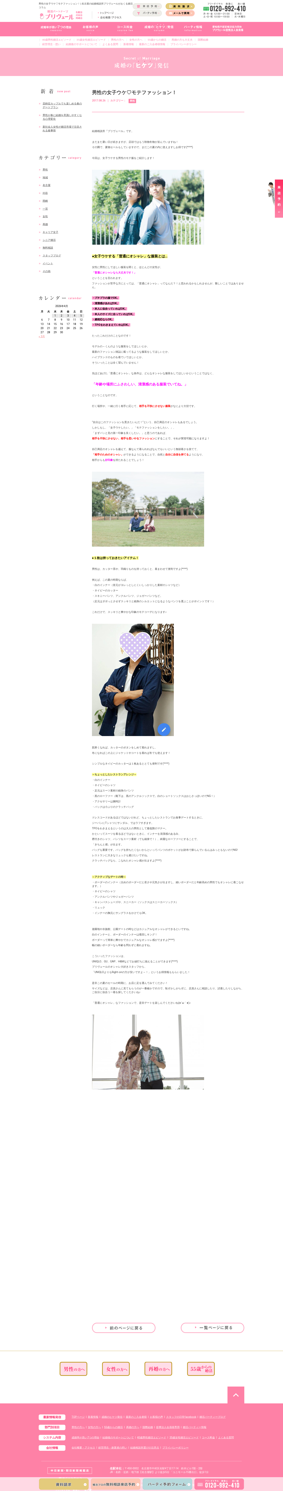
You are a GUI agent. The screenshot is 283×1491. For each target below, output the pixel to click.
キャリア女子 (50, 232)
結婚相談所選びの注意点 (144, 1447)
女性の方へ (135, 39)
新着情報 (128, 44)
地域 (45, 177)
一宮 (45, 208)
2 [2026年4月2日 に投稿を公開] (61, 315)
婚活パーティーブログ (212, 1417)
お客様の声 (156, 1417)
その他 (46, 271)
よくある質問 (110, 44)
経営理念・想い (51, 44)
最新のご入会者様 (136, 1417)
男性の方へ (117, 39)
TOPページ (78, 1417)
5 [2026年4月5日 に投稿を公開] (81, 315)
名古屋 (46, 185)
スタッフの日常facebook (181, 1417)
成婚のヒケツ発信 (111, 1417)
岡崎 (45, 201)
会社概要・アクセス (83, 1447)
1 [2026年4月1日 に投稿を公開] (55, 315)
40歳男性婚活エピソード (56, 39)
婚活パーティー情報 (194, 1427)
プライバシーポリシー (183, 44)
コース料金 (208, 1437)
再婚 (45, 224)
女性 (45, 216)
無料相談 (48, 247)
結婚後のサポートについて (81, 44)
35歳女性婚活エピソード (91, 39)
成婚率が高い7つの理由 (85, 1437)
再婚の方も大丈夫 (182, 39)
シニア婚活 (49, 240)
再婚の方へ (132, 1427)
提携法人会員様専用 (168, 1427)
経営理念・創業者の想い (112, 1447)
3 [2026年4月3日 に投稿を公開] (68, 315)
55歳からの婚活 (157, 39)
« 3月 (42, 336)
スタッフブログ (52, 255)
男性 (45, 169)
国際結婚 (203, 39)
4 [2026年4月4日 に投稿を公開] (74, 315)
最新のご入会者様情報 (152, 44)
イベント (48, 263)
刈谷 (45, 193)
